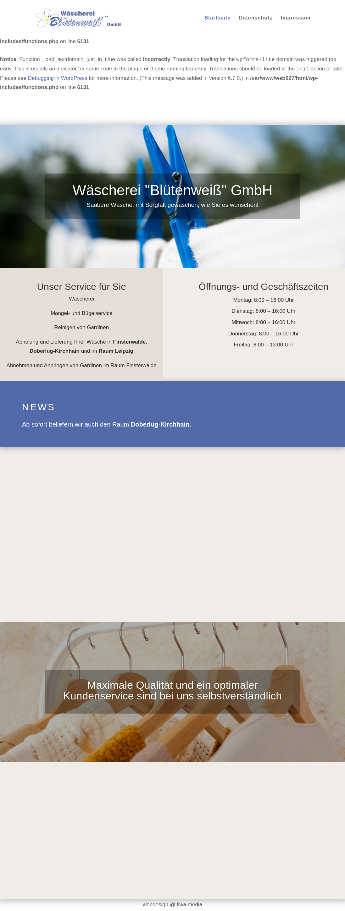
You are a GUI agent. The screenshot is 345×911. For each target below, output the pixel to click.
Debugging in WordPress (57, 78)
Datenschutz (255, 18)
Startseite (217, 18)
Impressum (295, 18)
